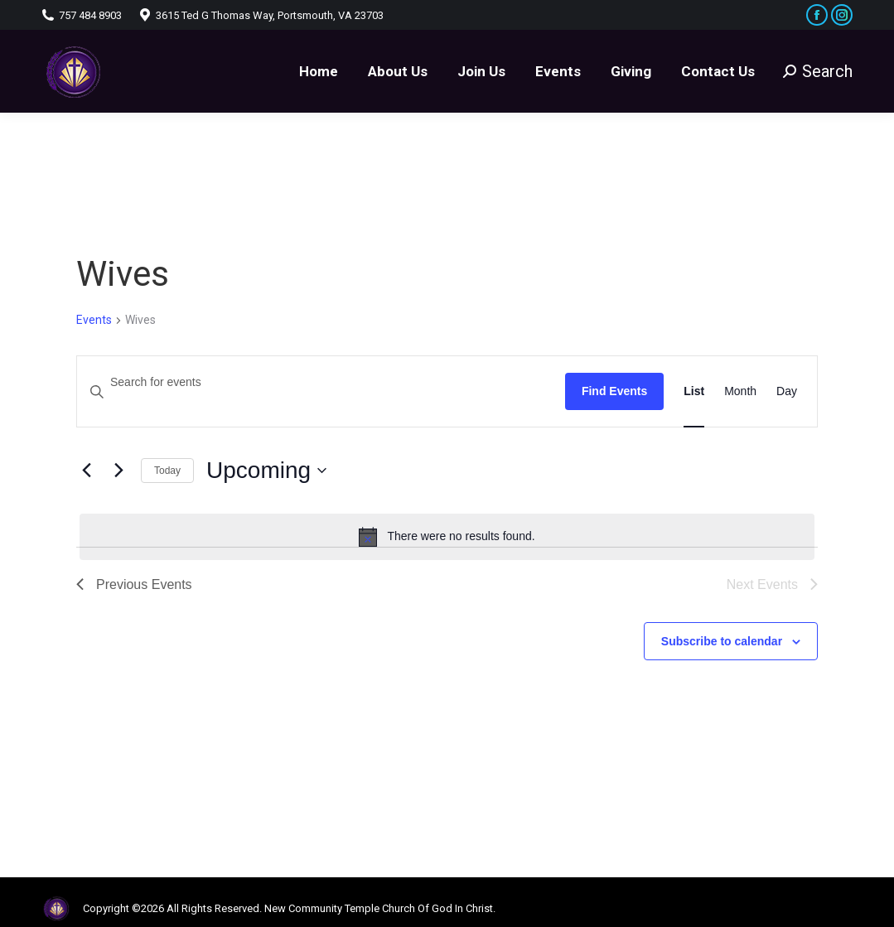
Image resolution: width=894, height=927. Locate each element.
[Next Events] (118, 470)
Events (94, 319)
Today (167, 470)
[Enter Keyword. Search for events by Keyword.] (321, 382)
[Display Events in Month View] (740, 391)
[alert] (447, 537)
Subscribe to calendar (721, 641)
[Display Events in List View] (694, 391)
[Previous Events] (86, 470)
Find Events (614, 391)
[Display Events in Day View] (786, 391)
